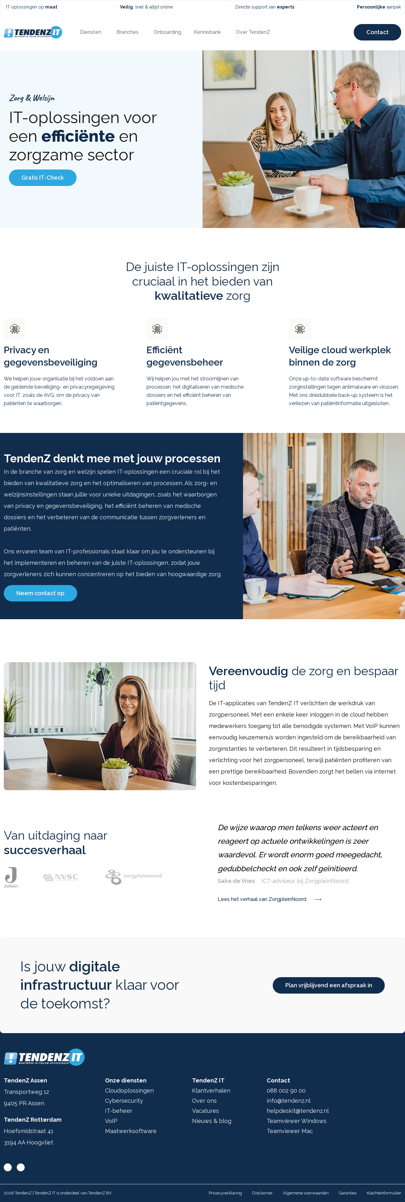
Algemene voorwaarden (306, 1193)
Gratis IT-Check (43, 177)
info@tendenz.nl (288, 1100)
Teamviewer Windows (297, 1121)
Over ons (204, 1100)
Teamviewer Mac (290, 1131)
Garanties (348, 1193)
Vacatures (205, 1110)
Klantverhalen (211, 1090)
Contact (377, 32)
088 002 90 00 (286, 1090)
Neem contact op (40, 593)
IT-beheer (118, 1110)
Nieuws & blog (211, 1121)
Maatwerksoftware (131, 1131)
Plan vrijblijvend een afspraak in (328, 985)
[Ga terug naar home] (33, 32)
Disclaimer (262, 1193)
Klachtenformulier (384, 1193)
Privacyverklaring (225, 1193)
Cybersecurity (124, 1100)
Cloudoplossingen (129, 1090)
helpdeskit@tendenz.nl (298, 1110)
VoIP (111, 1121)
